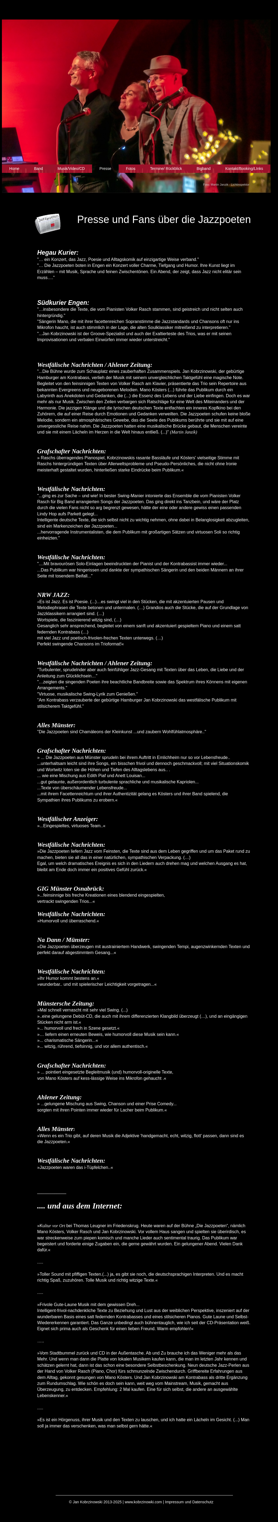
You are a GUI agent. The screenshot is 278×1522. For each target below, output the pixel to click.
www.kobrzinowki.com (143, 1502)
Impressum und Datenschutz (189, 1502)
